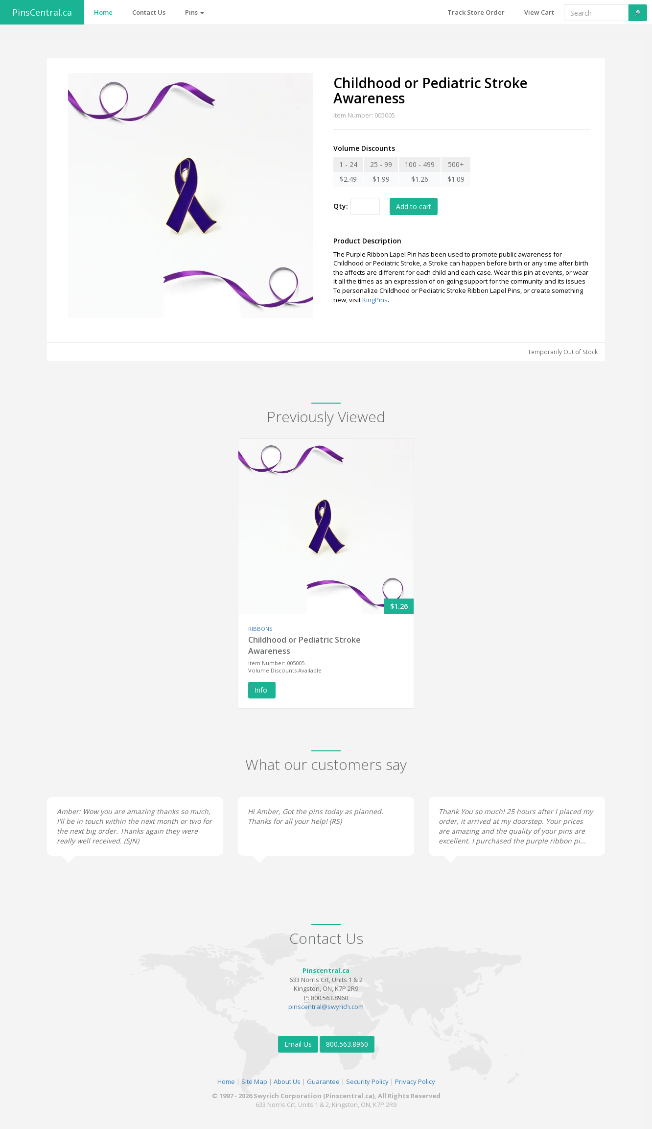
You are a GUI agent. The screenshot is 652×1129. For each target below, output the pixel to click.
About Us (287, 1081)
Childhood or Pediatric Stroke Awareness (304, 645)
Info (262, 690)
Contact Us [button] (148, 12)
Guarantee (323, 1081)
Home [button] (103, 12)
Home (226, 1081)
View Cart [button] (539, 12)
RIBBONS (260, 628)
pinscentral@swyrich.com (326, 1006)
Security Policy (367, 1081)
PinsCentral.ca (42, 12)
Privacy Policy (415, 1081)
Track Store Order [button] (476, 12)
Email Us (298, 1044)
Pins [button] (194, 12)
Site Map (254, 1081)
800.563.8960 (347, 1044)
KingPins (375, 299)
